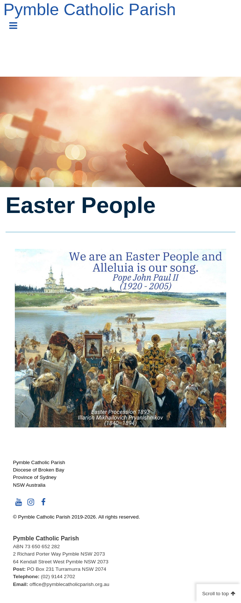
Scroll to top (215, 593)
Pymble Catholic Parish (89, 9)
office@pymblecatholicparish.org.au (69, 584)
